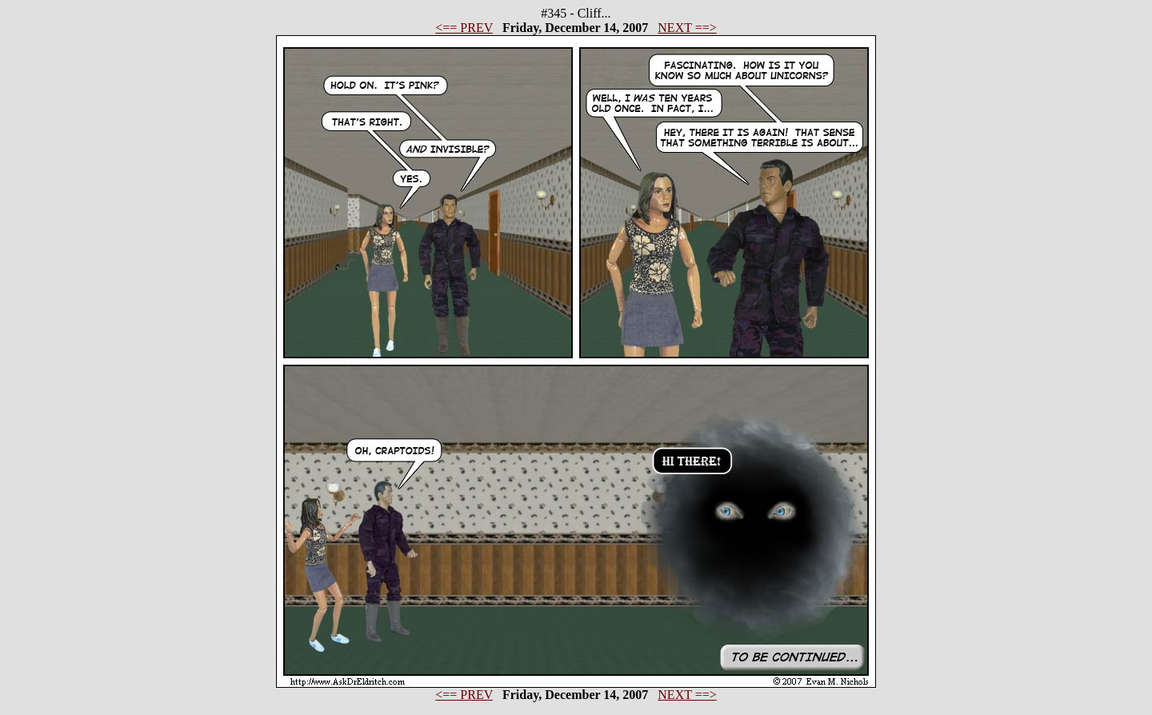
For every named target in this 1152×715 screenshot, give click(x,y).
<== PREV (464, 27)
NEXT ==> (687, 27)
